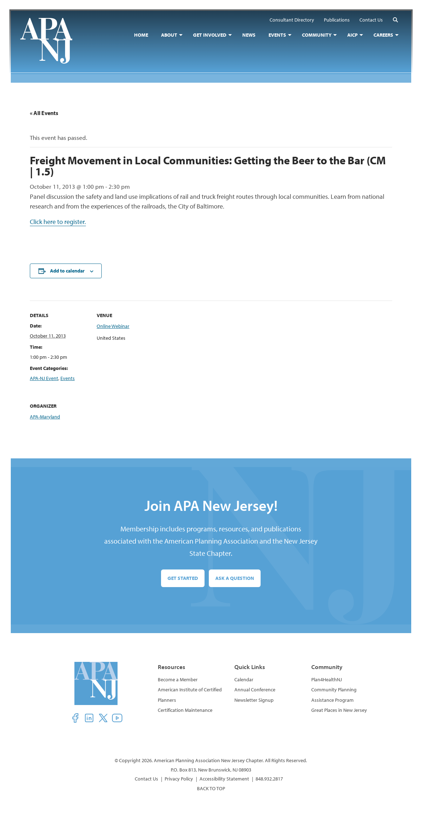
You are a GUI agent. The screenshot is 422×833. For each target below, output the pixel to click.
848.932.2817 (269, 778)
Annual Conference (254, 689)
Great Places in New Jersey (339, 710)
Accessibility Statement (224, 778)
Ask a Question (234, 578)
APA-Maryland (45, 416)
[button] (393, 21)
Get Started (183, 578)
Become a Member (178, 679)
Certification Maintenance (185, 710)
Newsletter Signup (254, 700)
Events (67, 378)
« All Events (44, 112)
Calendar (243, 679)
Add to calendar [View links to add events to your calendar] (67, 271)
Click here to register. (58, 222)
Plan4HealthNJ (326, 679)
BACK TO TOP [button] (211, 789)
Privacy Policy (179, 778)
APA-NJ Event (44, 378)
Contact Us (146, 778)
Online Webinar (113, 326)
